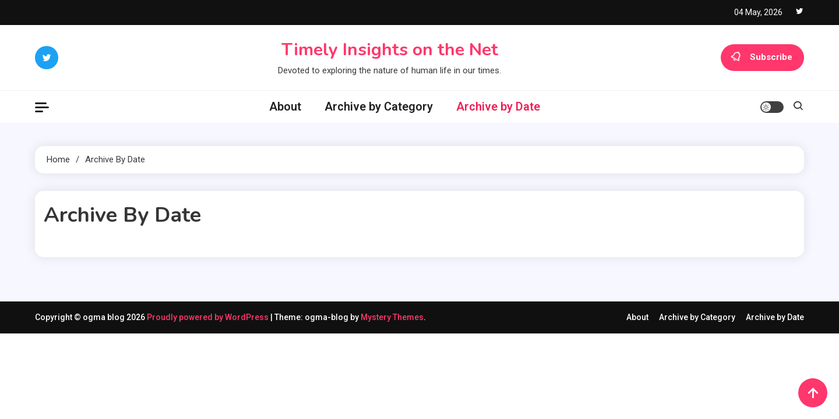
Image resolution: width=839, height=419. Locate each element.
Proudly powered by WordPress (208, 317)
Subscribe (762, 57)
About (285, 106)
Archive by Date (498, 106)
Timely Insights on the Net (389, 50)
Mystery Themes (392, 317)
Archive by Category (379, 106)
